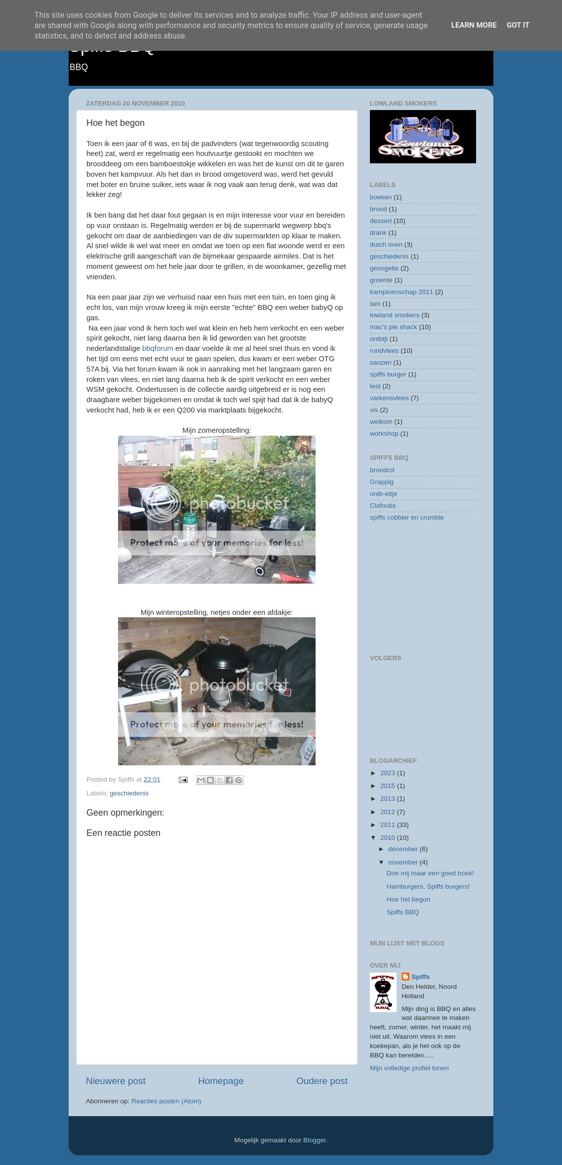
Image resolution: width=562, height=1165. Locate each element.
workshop (384, 433)
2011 (388, 824)
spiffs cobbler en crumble (407, 517)
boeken (381, 197)
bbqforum (157, 348)
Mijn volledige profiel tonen (409, 1068)
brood (378, 209)
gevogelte (384, 268)
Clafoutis (383, 505)
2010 (388, 837)
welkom (381, 421)
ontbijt (379, 338)
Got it (518, 25)
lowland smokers (395, 315)
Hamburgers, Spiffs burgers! (428, 886)
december (404, 849)
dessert (381, 221)
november (404, 862)
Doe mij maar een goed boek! (430, 873)
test (375, 386)
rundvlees (384, 350)
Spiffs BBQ (403, 912)
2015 (388, 785)
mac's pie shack (393, 327)
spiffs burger (388, 374)
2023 (388, 773)
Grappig (382, 482)
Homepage (220, 1081)
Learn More (474, 25)
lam (375, 303)
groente (381, 280)
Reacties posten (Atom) (166, 1101)
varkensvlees (389, 398)
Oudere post (322, 1081)
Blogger (314, 1140)
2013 (388, 798)
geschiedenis (129, 793)
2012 (388, 812)
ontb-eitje (384, 493)
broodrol (382, 470)
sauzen (381, 362)
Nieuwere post (116, 1081)
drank (378, 232)
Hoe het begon (409, 899)
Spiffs (420, 976)
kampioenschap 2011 (401, 292)
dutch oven (386, 244)
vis (374, 409)
